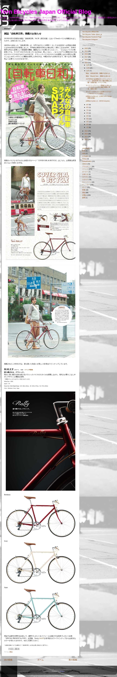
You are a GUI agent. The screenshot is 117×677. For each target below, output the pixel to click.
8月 (87, 107)
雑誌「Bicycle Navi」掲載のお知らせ (98, 76)
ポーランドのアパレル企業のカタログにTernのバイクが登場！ (98, 92)
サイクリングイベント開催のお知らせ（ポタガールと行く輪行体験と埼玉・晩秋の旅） (98, 87)
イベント (85, 169)
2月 (87, 124)
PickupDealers (87, 161)
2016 (86, 60)
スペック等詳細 (29, 369)
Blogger (62, 671)
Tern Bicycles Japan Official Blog (45, 11)
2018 (86, 54)
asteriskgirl (85, 148)
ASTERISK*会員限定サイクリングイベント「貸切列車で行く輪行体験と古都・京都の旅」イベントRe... (99, 80)
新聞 (83, 198)
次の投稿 (8, 660)
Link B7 (41, 638)
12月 (88, 65)
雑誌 (11, 652)
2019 (86, 51)
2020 (86, 48)
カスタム (85, 177)
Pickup (84, 159)
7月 (87, 110)
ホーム (40, 660)
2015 (86, 62)
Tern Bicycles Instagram (90, 39)
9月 (87, 104)
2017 (86, 57)
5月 (87, 116)
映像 (83, 190)
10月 (88, 71)
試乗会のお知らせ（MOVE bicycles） (98, 101)
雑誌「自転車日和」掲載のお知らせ (98, 73)
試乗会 (84, 195)
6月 (87, 113)
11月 (88, 68)
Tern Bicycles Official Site (90, 32)
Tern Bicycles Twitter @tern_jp (92, 34)
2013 (86, 134)
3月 (87, 122)
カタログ (85, 179)
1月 (87, 127)
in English (85, 156)
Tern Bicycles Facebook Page (91, 37)
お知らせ (85, 174)
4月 (87, 119)
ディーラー (86, 185)
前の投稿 (73, 660)
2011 (86, 139)
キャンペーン (86, 182)
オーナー (85, 172)
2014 (86, 131)
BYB (83, 151)
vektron (84, 164)
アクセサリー (86, 166)
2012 (86, 137)
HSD (83, 153)
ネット (84, 187)
